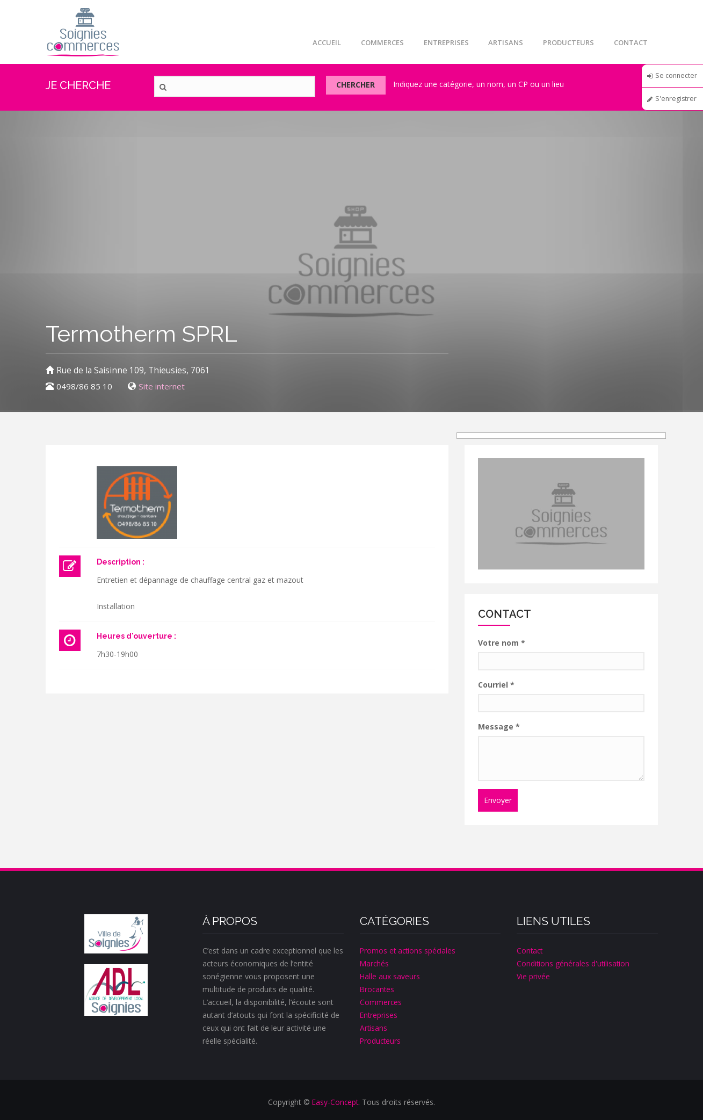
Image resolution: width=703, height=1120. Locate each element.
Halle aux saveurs (390, 976)
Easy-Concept (335, 1102)
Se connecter (671, 79)
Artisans (501, 42)
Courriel (496, 685)
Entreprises (440, 42)
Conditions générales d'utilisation (574, 963)
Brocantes (378, 989)
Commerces (374, 42)
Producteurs (566, 42)
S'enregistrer (676, 104)
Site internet (164, 386)
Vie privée (533, 976)
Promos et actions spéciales (409, 950)
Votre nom (501, 643)
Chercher (362, 87)
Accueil (317, 42)
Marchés (375, 963)
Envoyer (498, 800)
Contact (630, 42)
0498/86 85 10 (84, 386)
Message (499, 726)
